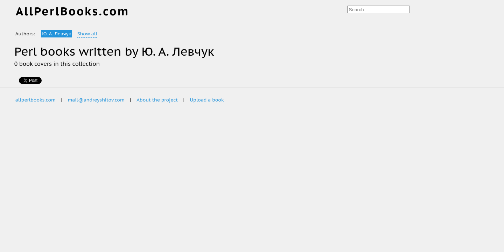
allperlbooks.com (35, 100)
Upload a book (207, 100)
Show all (87, 33)
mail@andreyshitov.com (96, 100)
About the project (157, 100)
